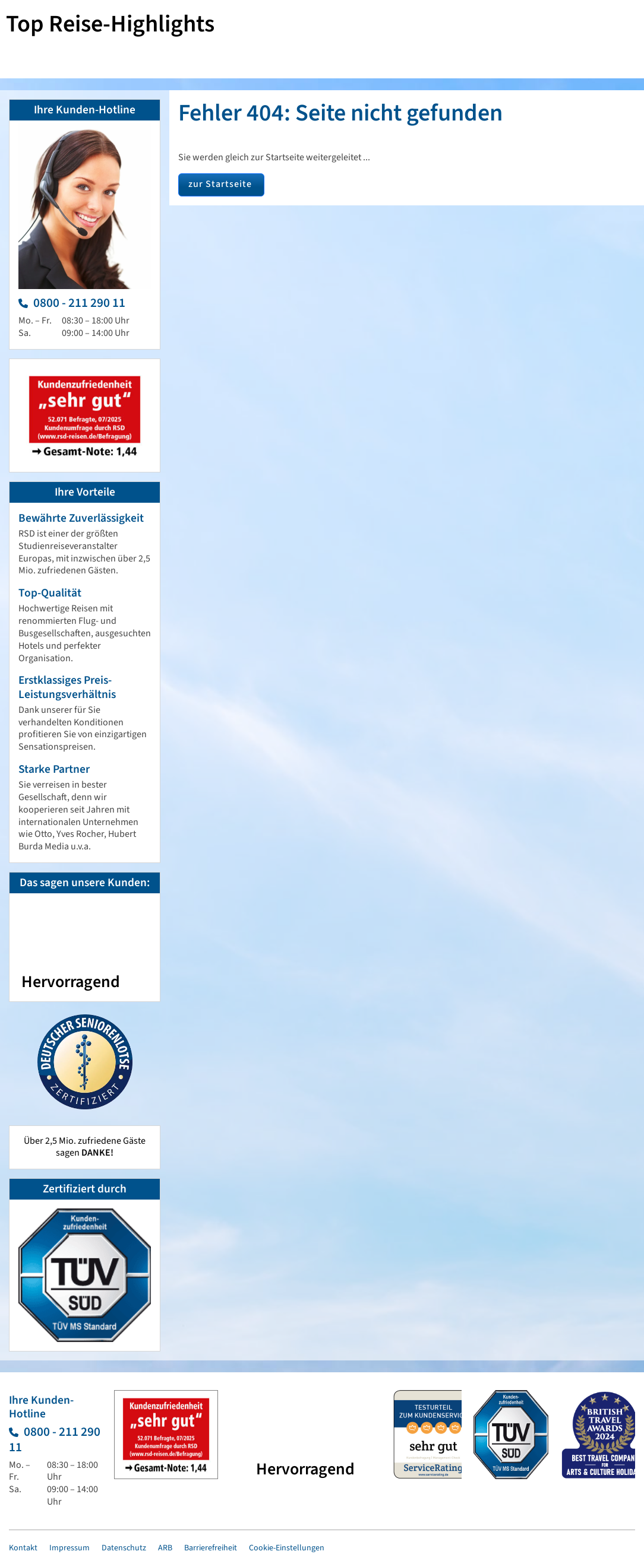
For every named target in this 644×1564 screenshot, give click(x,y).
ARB (165, 1548)
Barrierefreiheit (210, 1548)
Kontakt (23, 1548)
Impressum (69, 1548)
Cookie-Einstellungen (286, 1548)
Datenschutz (124, 1548)
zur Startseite (220, 184)
